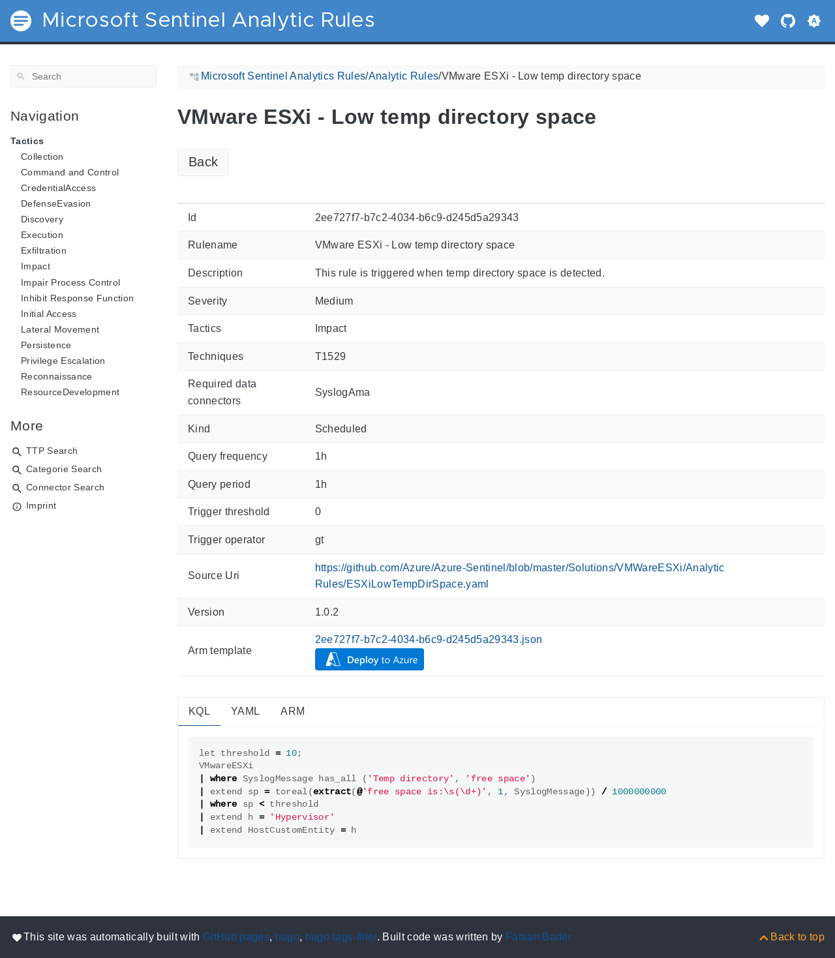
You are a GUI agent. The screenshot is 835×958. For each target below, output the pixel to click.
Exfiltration (44, 250)
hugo (287, 936)
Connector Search (65, 487)
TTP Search (52, 450)
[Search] (83, 76)
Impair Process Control (70, 282)
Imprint (41, 505)
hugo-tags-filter (341, 936)
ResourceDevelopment (70, 392)
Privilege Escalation (63, 360)
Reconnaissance (57, 376)
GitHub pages (236, 936)
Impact (35, 266)
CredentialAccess (58, 188)
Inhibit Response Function (77, 298)
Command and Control (70, 172)
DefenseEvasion (56, 203)
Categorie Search (64, 469)
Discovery (42, 219)
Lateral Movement (60, 329)
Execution (42, 235)
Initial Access (49, 313)
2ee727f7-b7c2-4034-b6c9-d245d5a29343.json (429, 639)
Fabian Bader (538, 936)
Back (203, 162)
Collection (42, 156)
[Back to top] (791, 936)
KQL (199, 711)
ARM (293, 711)
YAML (245, 711)
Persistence (46, 345)
